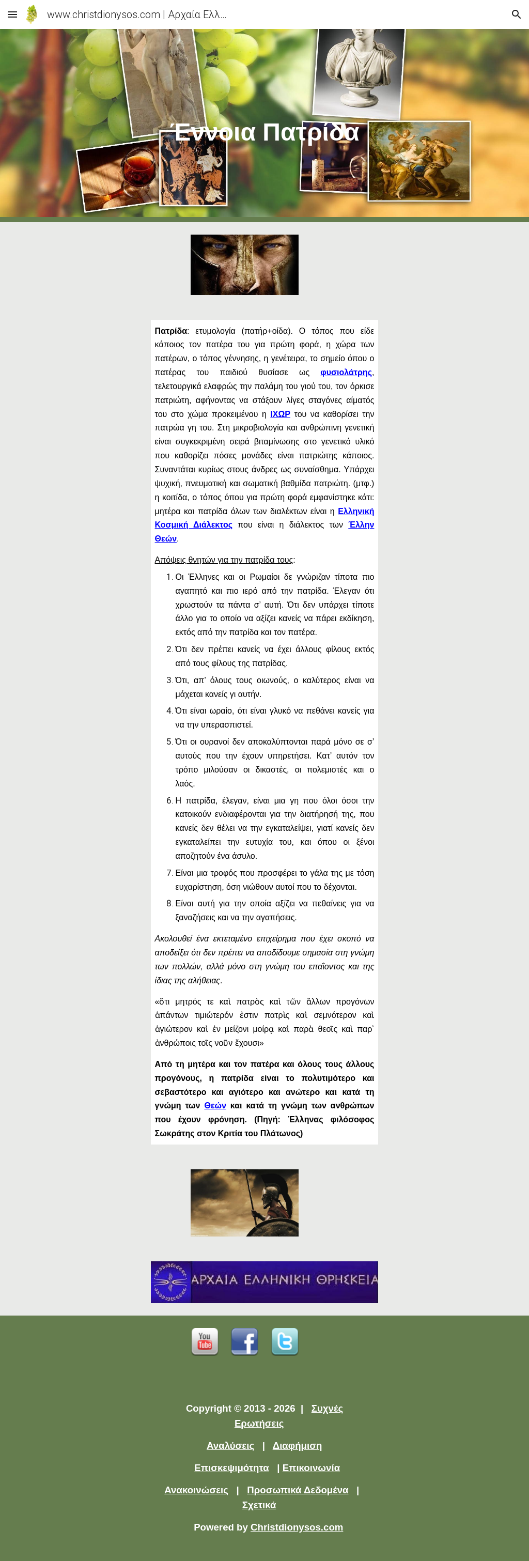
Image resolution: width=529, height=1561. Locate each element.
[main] (265, 126)
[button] (12, 14)
